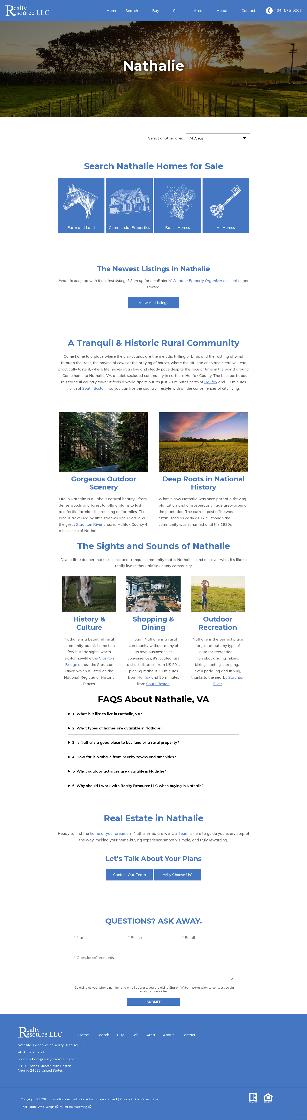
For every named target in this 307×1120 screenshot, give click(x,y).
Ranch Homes (177, 207)
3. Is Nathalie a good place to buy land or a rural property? (125, 742)
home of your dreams (109, 833)
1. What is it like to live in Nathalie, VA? (107, 713)
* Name (81, 937)
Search (103, 1034)
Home (112, 11)
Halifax (210, 381)
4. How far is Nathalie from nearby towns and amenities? (124, 756)
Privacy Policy (129, 1099)
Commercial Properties (129, 207)
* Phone (135, 937)
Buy (120, 1034)
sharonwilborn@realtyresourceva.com (46, 1059)
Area (150, 1034)
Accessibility (149, 1099)
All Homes (226, 207)
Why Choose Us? (178, 874)
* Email (188, 937)
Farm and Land (81, 207)
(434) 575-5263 (31, 1052)
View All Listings (153, 302)
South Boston (94, 388)
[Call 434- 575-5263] (284, 10)
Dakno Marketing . (78, 1107)
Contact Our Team (129, 874)
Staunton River (89, 524)
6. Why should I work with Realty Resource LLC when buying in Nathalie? (138, 785)
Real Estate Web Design (39, 1107)
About (168, 1034)
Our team (180, 833)
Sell (135, 1034)
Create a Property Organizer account (205, 280)
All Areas (196, 138)
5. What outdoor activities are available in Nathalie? (119, 771)
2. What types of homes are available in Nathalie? (117, 728)
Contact (248, 11)
